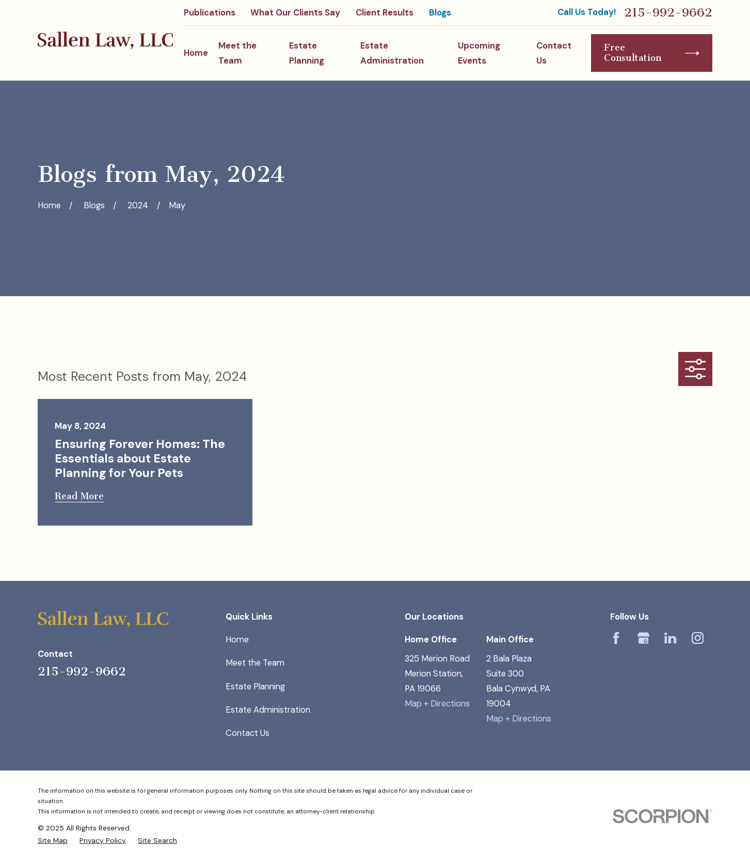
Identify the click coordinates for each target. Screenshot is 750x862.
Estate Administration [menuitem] (392, 53)
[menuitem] (53, 840)
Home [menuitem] (196, 53)
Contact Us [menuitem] (553, 53)
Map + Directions (437, 703)
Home (237, 639)
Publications (209, 12)
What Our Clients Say (295, 12)
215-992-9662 (668, 12)
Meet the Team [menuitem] (237, 53)
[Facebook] (616, 638)
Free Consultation (652, 53)
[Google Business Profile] (643, 638)
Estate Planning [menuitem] (306, 53)
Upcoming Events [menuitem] (479, 53)
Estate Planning (255, 686)
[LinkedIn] (670, 638)
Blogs (440, 12)
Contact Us (247, 733)
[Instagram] (698, 638)
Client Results (384, 12)
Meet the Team (255, 662)
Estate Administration (268, 709)
